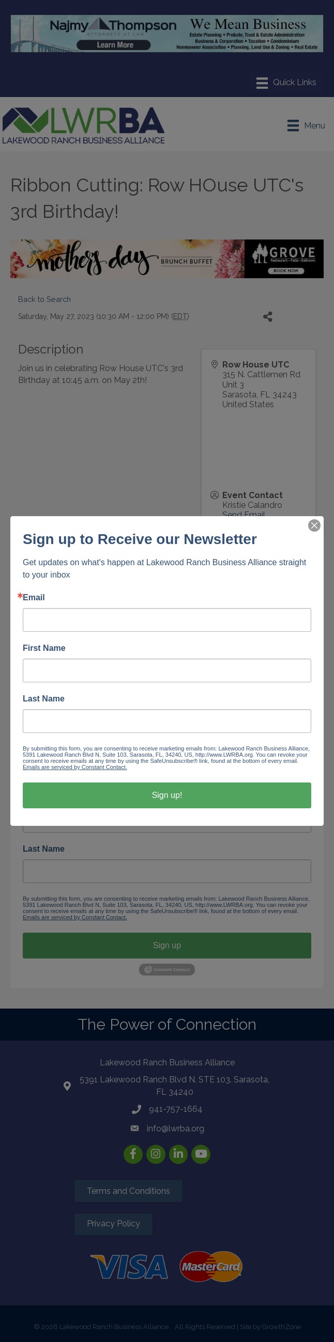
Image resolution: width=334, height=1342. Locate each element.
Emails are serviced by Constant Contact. (75, 767)
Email (34, 598)
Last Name (44, 699)
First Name (44, 648)
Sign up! (167, 795)
